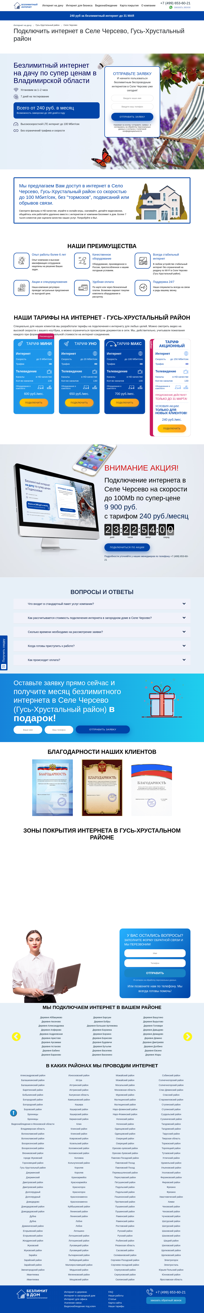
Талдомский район (171, 1123)
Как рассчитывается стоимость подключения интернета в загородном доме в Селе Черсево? (84, 618)
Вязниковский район (32, 1152)
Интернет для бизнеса (79, 5)
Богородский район (33, 1099)
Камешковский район (79, 1099)
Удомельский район (171, 1162)
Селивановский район (125, 1254)
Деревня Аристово (51, 1037)
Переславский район (125, 1176)
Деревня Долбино (153, 1045)
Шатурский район (171, 1220)
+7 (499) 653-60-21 (175, 3)
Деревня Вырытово (153, 1020)
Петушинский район (125, 1181)
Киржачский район (78, 1118)
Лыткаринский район (79, 1254)
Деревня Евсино (153, 1049)
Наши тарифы (116, 1305)
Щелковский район (171, 1249)
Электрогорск (171, 1259)
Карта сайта (115, 1302)
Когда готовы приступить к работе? (46, 646)
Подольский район (125, 1186)
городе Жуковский (32, 1157)
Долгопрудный (32, 1191)
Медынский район (79, 1269)
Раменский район (125, 1215)
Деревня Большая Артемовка (102, 1025)
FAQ (110, 1291)
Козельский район (79, 1142)
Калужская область (79, 1094)
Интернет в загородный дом (79, 1294)
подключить (171, 428)
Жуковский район (33, 1249)
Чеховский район (171, 1206)
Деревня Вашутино (153, 1016)
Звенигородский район (33, 1269)
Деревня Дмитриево (153, 1041)
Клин (78, 1123)
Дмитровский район (33, 1181)
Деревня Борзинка (102, 1029)
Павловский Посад (125, 1162)
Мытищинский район (125, 1099)
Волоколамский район (32, 1133)
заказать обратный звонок (165, 1299)
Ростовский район (125, 1225)
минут (148, 537)
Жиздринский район (32, 1240)
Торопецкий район (171, 1147)
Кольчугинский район (79, 1162)
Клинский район (79, 1128)
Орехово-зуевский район (125, 1147)
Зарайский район (33, 1259)
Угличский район (171, 1157)
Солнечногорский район (171, 1079)
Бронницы (33, 1113)
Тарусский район (171, 1133)
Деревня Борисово (102, 1037)
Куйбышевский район (79, 1206)
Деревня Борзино (102, 1033)
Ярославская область (171, 1278)
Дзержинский (33, 1172)
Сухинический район (171, 1118)
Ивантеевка (33, 1274)
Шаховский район (171, 1230)
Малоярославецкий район (79, 1264)
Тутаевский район (171, 1152)
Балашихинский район (32, 1079)
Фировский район (171, 1181)
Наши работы (116, 1294)
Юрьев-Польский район (171, 1269)
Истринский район (78, 1084)
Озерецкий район (125, 1138)
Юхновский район (171, 1274)
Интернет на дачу (52, 5)
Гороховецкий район (32, 1162)
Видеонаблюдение (106, 5)
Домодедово (32, 1201)
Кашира (79, 1104)
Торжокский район (171, 1142)
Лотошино (79, 1230)
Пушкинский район (125, 1206)
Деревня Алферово (51, 1029)
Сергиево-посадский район (125, 1264)
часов (130, 537)
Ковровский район (78, 1138)
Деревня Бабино (51, 1049)
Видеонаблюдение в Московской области (32, 1123)
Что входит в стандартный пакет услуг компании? (55, 604)
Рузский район (125, 1230)
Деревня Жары (153, 1054)
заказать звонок (182, 7)
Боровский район (33, 1108)
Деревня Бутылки (102, 1045)
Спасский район (171, 1094)
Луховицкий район (78, 1245)
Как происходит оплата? (38, 660)
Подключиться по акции (127, 547)
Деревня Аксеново (51, 1020)
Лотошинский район (79, 1235)
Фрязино (171, 1186)
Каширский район (79, 1108)
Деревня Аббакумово (51, 1016)
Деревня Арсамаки (51, 1041)
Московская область (124, 1089)
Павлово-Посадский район (125, 1157)
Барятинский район (33, 1089)
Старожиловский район (171, 1099)
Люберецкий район (79, 1259)
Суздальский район (171, 1113)
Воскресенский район (33, 1142)
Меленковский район (79, 1274)
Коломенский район (79, 1147)
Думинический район (33, 1225)
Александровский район (32, 1074)
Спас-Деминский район (171, 1089)
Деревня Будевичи (102, 1041)
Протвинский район (125, 1201)
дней (112, 537)
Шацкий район (171, 1240)
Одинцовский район (125, 1128)
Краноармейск (79, 1176)
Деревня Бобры (102, 1020)
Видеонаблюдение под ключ (80, 1305)
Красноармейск (79, 1181)
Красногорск (79, 1186)
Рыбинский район (125, 1240)
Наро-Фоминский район (125, 1113)
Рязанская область (125, 1245)
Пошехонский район (125, 1196)
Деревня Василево (102, 1049)
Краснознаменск (78, 1196)
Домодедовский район (32, 1206)
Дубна (33, 1215)
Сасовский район (125, 1249)
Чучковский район (171, 1215)
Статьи (112, 1298)
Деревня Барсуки (102, 1016)
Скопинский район (125, 1278)
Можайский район (125, 1074)
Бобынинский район (32, 1094)
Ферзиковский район (171, 1176)
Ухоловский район (171, 1172)
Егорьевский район (33, 1230)
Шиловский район (171, 1245)
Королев (79, 1167)
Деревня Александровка (51, 1025)
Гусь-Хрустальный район (33, 1167)
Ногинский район (125, 1118)
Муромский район (125, 1094)
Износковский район (78, 1074)
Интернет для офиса (75, 1298)
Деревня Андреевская (51, 1033)
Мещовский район (79, 1278)
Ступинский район (171, 1104)
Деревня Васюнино (102, 1054)
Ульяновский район (171, 1167)
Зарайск (33, 1254)
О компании (148, 5)
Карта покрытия (129, 5)
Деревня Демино (153, 1037)
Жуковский (32, 1245)
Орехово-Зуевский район (125, 1152)
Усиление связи (73, 1302)
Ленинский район (79, 1210)
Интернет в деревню (75, 1291)
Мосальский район (125, 1084)
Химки (171, 1201)
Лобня (79, 1220)
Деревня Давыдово (153, 1029)
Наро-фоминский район (125, 1108)
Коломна (79, 1157)
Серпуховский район (125, 1269)
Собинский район (171, 1074)
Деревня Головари (153, 1025)
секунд (166, 537)
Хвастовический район (171, 1196)
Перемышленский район (125, 1172)
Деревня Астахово (51, 1045)
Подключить (33, 402)
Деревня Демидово (153, 1033)
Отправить (155, 972)
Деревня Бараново (51, 1054)
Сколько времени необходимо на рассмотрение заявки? (60, 632)
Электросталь (171, 1264)
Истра (79, 1079)
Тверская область (171, 1138)
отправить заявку (132, 117)
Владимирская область (33, 1128)
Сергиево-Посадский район (125, 1259)
